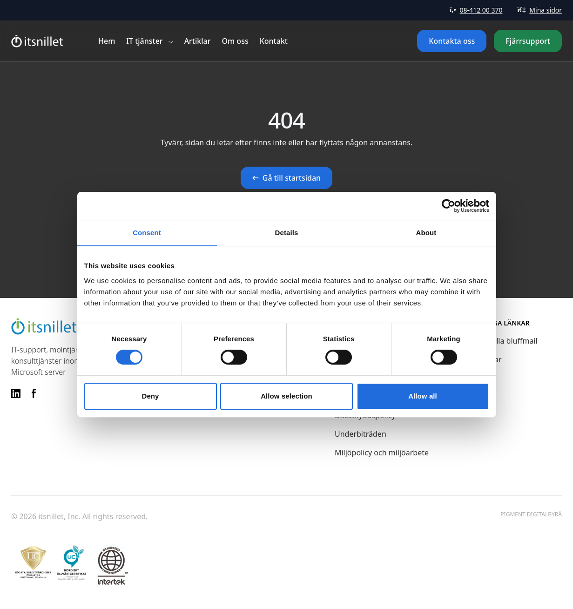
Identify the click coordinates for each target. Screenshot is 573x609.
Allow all (422, 396)
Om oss (235, 41)
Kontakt (274, 41)
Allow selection (286, 396)
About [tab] (426, 233)
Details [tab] (286, 233)
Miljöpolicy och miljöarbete (382, 452)
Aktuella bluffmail (507, 341)
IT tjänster (144, 41)
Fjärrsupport (528, 41)
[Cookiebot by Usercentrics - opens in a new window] (448, 206)
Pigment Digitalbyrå (531, 514)
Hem (106, 41)
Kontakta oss (452, 41)
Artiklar (197, 41)
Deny (150, 396)
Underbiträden (360, 434)
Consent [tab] (147, 233)
